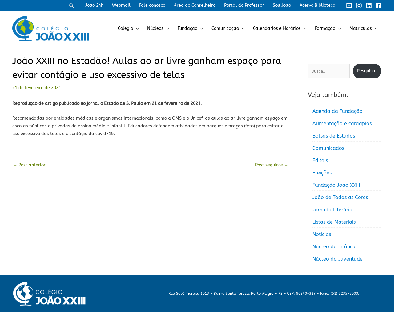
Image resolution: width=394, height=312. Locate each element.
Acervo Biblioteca (318, 5)
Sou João (282, 5)
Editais (320, 160)
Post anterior (29, 165)
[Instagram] (359, 5)
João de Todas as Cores (340, 197)
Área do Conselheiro (194, 5)
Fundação (187, 28)
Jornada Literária (332, 210)
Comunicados (328, 148)
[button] (72, 5)
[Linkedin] (369, 5)
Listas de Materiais (334, 222)
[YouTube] (349, 5)
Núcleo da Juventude (337, 259)
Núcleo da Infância (334, 247)
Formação (325, 28)
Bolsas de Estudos (333, 136)
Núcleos (155, 28)
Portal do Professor (244, 5)
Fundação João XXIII (336, 185)
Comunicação (225, 28)
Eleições (322, 173)
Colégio (125, 28)
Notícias (321, 234)
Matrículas (360, 28)
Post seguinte (271, 165)
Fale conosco (152, 5)
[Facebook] (379, 5)
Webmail (121, 5)
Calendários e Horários (277, 28)
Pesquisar (367, 71)
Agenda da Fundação (337, 111)
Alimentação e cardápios (342, 123)
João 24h (94, 5)
